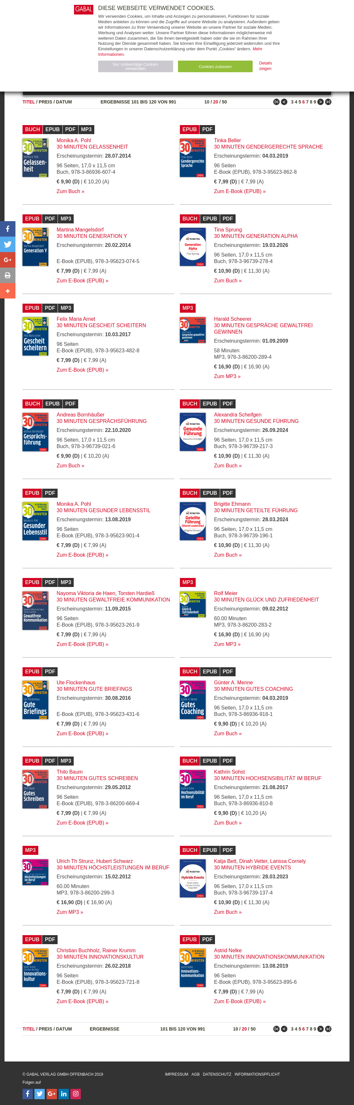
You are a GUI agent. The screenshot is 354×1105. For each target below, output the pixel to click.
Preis (45, 101)
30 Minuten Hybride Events (252, 867)
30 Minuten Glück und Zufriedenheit (266, 599)
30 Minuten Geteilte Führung (256, 510)
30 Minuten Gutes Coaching (253, 689)
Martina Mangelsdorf (80, 229)
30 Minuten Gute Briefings (94, 689)
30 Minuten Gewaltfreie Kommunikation (113, 599)
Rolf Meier (226, 593)
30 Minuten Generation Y (92, 236)
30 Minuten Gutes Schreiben (97, 778)
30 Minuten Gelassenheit (92, 147)
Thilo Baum (70, 772)
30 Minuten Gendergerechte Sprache (268, 147)
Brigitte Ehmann (232, 504)
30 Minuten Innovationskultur (100, 957)
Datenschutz (217, 1074)
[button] (7, 229)
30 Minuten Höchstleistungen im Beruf (113, 867)
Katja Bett (225, 861)
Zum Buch (68, 191)
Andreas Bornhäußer (81, 414)
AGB (195, 1074)
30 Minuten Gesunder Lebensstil (104, 510)
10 (207, 101)
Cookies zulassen (215, 66)
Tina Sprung (228, 229)
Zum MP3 (225, 376)
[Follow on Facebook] (28, 1094)
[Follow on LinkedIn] (64, 1094)
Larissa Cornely (288, 861)
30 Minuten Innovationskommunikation (269, 957)
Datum (64, 101)
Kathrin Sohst (229, 772)
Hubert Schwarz (114, 861)
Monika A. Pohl (74, 140)
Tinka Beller (227, 140)
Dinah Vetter (253, 861)
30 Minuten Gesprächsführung (102, 421)
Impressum (176, 1074)
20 (215, 101)
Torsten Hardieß (136, 593)
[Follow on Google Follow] (52, 1094)
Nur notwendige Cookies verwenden (135, 66)
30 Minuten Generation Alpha (256, 236)
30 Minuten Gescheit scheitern (101, 325)
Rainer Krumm (118, 950)
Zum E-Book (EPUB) (238, 191)
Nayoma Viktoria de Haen (86, 593)
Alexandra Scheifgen (238, 414)
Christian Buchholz (78, 950)
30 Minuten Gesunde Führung (256, 421)
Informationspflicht (257, 1074)
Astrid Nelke (228, 950)
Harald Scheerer (233, 319)
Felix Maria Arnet (76, 319)
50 (224, 101)
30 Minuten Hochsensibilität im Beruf (267, 778)
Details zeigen (265, 66)
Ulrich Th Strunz (75, 861)
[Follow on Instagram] (75, 1094)
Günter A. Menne (233, 682)
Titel (29, 101)
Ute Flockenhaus (76, 682)
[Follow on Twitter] (39, 1094)
